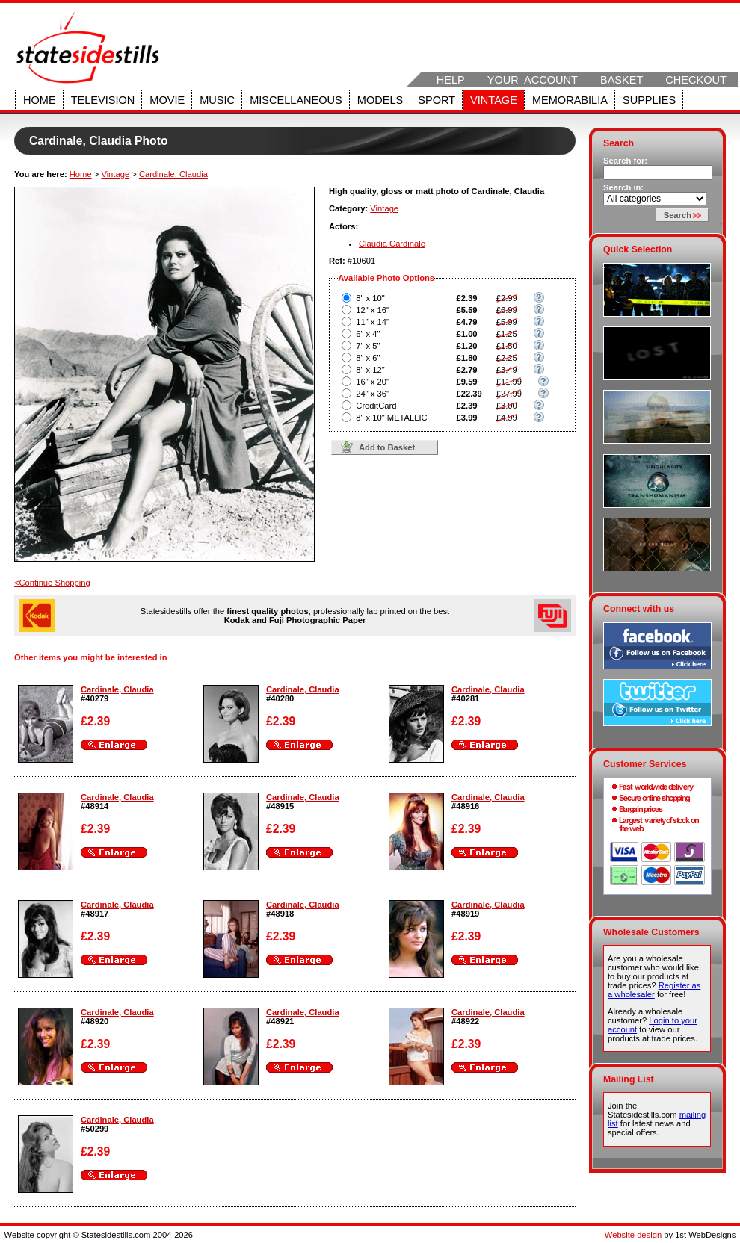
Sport (436, 100)
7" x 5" (368, 345)
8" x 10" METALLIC (391, 417)
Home (39, 100)
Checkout (696, 80)
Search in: (623, 187)
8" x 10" (370, 298)
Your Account (532, 80)
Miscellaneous (296, 100)
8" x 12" (370, 369)
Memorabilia (570, 100)
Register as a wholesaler (654, 990)
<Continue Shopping (52, 582)
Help (451, 80)
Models (380, 100)
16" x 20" (372, 381)
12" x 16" (372, 310)
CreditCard (376, 405)
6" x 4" (368, 333)
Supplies (649, 100)
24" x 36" (372, 393)
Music (217, 100)
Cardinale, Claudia (173, 174)
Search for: (625, 160)
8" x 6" (368, 357)
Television (103, 100)
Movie (167, 100)
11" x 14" (372, 321)
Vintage (493, 100)
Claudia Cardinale (392, 243)
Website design (633, 1234)
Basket (621, 80)
